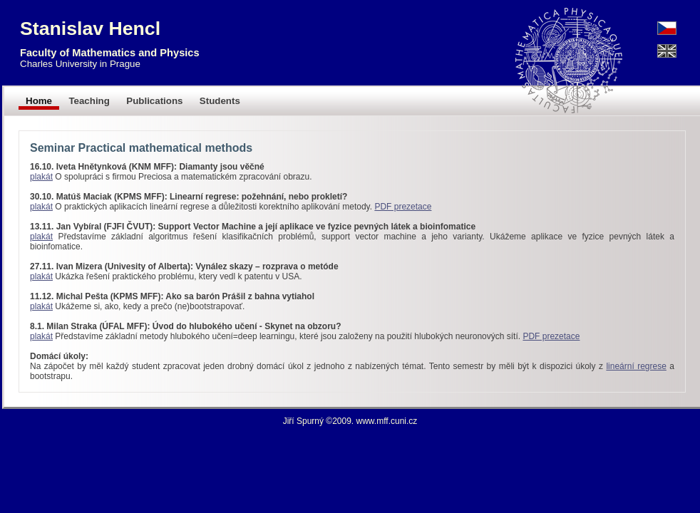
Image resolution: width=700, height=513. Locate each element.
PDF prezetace (402, 207)
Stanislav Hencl (90, 28)
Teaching (89, 100)
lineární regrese (636, 366)
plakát (41, 177)
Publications (154, 100)
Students (220, 100)
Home (39, 100)
